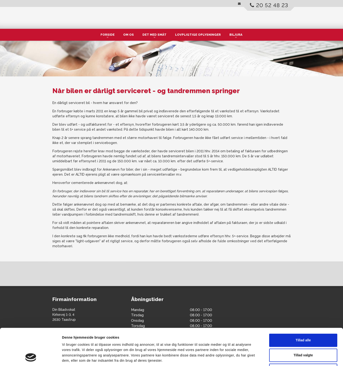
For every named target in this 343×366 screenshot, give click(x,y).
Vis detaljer (239, 357)
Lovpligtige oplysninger (198, 34)
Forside (108, 34)
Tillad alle (303, 306)
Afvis (303, 336)
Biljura (235, 34)
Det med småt (154, 34)
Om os (128, 34)
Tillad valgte (303, 321)
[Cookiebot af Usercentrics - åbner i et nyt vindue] (31, 357)
